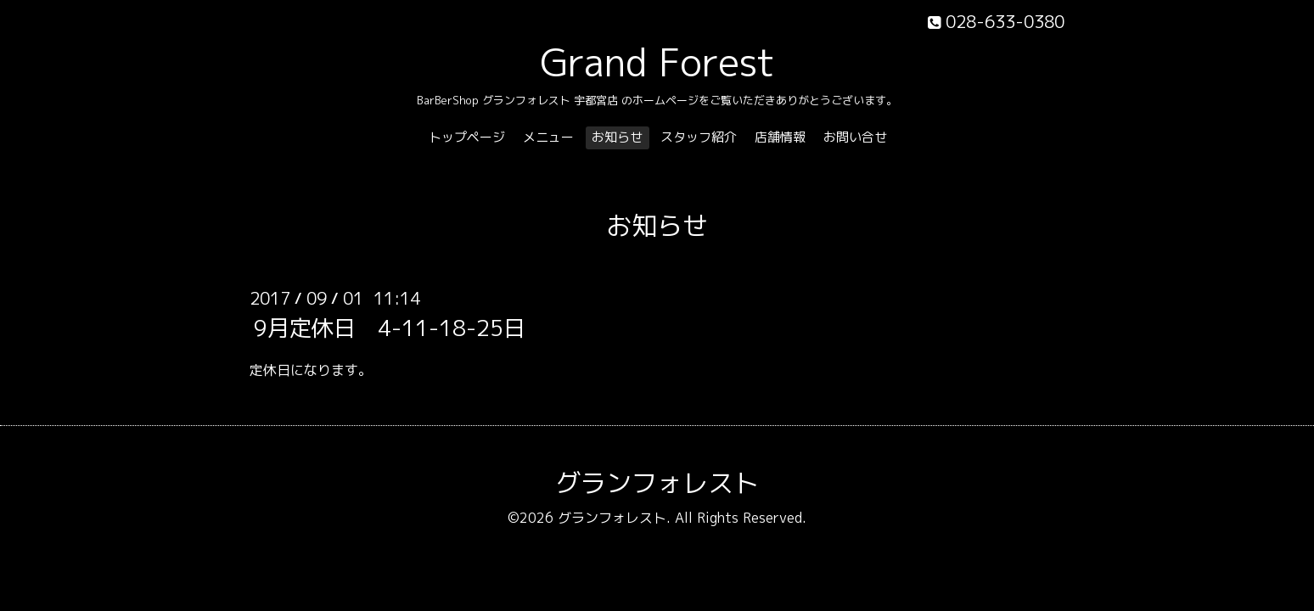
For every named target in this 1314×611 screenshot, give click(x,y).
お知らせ (617, 137)
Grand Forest (657, 62)
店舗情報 (780, 137)
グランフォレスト (657, 483)
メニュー (548, 137)
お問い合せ (855, 137)
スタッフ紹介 (698, 137)
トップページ (467, 137)
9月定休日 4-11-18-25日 (389, 327)
